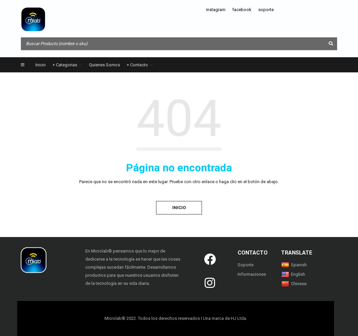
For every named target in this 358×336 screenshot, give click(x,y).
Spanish (294, 265)
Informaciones (252, 274)
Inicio (179, 207)
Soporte (245, 264)
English (293, 274)
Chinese (293, 284)
